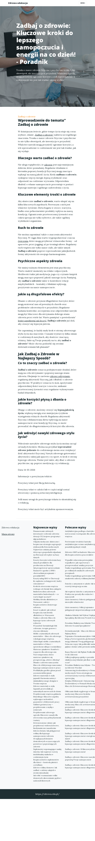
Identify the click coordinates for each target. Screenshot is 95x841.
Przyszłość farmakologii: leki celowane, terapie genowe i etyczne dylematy (45, 628)
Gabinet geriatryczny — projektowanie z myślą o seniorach (43, 707)
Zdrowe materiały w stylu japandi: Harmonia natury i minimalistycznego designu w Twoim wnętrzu (45, 680)
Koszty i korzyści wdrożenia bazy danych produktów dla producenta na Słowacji (47, 562)
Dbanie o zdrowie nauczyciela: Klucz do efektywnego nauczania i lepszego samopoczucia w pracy (47, 665)
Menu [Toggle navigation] (82, 3)
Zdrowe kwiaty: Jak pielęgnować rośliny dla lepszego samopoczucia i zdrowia (46, 733)
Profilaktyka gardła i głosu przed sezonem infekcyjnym (47, 671)
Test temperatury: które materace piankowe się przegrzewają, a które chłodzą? (46, 657)
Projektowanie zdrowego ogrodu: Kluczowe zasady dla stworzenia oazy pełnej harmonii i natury (47, 716)
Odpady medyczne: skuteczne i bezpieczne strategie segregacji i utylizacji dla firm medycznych (47, 544)
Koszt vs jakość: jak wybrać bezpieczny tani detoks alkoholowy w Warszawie (44, 612)
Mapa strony (8, 534)
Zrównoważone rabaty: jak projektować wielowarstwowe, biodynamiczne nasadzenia (46, 725)
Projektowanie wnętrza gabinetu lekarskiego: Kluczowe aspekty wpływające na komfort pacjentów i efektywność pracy (47, 698)
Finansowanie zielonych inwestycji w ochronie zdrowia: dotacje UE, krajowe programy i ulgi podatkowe (46, 535)
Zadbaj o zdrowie (27, 116)
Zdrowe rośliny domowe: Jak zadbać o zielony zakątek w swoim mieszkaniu (45, 770)
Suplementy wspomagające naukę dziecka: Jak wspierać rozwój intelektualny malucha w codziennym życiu (47, 753)
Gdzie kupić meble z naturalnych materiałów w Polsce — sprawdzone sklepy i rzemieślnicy (47, 644)
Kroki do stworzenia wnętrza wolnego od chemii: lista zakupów (47, 587)
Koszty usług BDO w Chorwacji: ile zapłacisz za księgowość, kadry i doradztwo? (47, 581)
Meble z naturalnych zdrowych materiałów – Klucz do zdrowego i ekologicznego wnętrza (47, 636)
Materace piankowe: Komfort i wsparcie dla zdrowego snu (46, 650)
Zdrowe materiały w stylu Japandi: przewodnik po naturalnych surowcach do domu (47, 688)
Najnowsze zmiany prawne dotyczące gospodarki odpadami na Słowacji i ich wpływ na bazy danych (47, 553)
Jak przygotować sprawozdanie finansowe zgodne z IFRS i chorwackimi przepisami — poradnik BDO (46, 572)
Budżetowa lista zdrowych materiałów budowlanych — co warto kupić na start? (46, 594)
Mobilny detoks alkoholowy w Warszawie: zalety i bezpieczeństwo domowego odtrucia (45, 603)
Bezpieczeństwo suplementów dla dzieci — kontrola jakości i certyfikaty (46, 762)
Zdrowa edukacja (18, 3)
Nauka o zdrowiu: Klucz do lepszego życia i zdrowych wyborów (44, 620)
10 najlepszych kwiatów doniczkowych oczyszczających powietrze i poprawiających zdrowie (46, 743)
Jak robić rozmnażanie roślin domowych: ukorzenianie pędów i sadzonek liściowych (47, 778)
